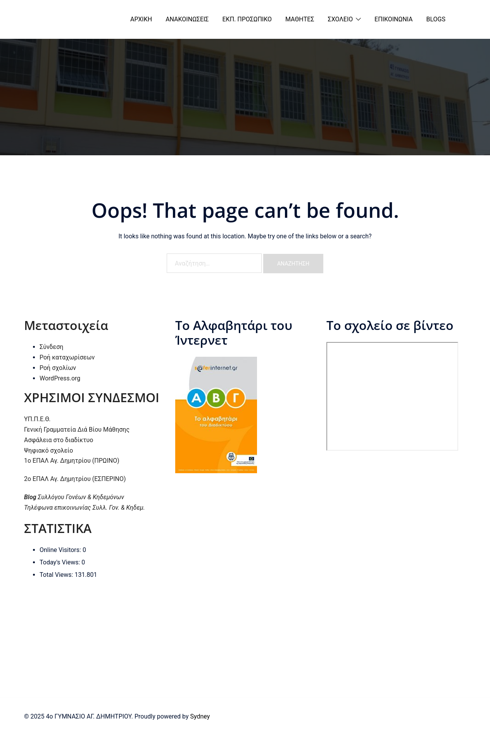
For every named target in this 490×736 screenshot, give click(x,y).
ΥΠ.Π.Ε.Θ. (37, 419)
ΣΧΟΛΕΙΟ (340, 19)
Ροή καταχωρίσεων (67, 357)
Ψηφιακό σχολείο (48, 450)
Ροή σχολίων (58, 367)
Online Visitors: (61, 550)
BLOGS (435, 19)
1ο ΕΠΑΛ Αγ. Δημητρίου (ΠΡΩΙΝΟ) (71, 460)
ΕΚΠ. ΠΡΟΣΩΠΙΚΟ (247, 19)
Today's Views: (60, 562)
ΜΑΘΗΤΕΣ (299, 19)
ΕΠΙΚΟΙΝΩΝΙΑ (393, 19)
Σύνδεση (51, 347)
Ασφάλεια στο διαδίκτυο (58, 440)
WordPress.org (60, 378)
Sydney (200, 716)
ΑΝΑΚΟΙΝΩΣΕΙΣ (187, 19)
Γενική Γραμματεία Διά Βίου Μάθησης (76, 429)
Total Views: (57, 574)
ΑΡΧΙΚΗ (141, 19)
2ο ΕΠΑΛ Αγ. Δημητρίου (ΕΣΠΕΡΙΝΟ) (75, 479)
